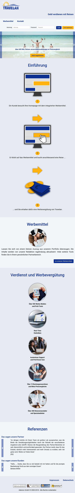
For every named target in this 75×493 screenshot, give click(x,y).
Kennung (9, 27)
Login (58, 27)
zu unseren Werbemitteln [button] (63, 261)
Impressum (54, 480)
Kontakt (20, 21)
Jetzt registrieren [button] (68, 27)
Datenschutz (68, 480)
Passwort (33, 27)
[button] (1, 44)
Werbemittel (8, 21)
